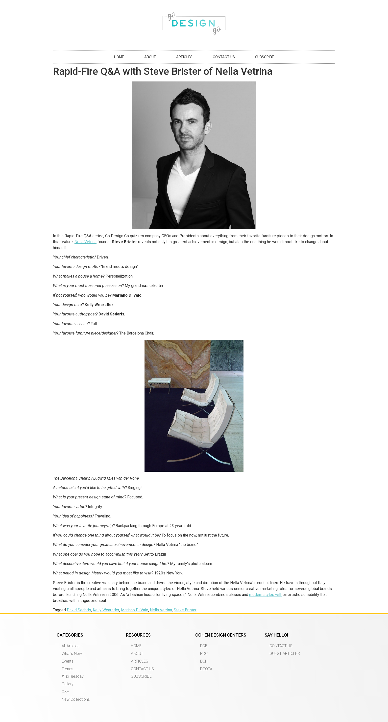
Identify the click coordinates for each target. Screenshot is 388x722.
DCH (204, 661)
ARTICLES (184, 57)
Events (67, 661)
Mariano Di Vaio (134, 610)
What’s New (72, 653)
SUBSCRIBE (264, 57)
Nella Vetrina (85, 241)
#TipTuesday (73, 676)
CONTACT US (224, 57)
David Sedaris (79, 610)
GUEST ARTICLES (284, 653)
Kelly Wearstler (106, 610)
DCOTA (206, 669)
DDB (204, 646)
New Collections (76, 699)
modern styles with (265, 594)
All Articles (70, 646)
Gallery (67, 684)
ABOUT (150, 57)
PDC (204, 653)
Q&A (65, 691)
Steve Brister (185, 610)
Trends (67, 669)
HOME (119, 57)
